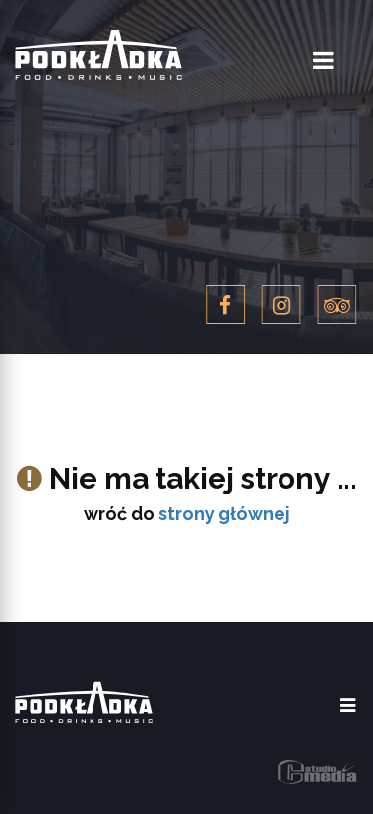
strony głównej (224, 513)
